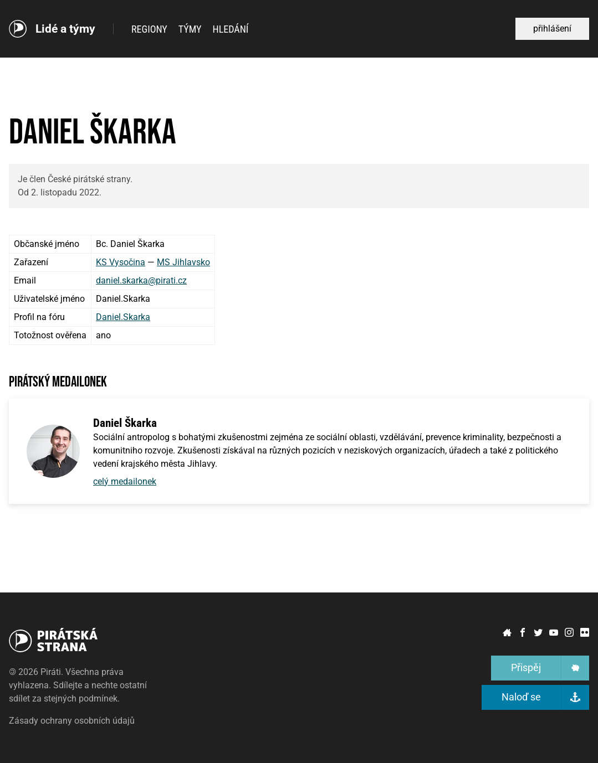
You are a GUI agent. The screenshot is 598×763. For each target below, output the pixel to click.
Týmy (190, 29)
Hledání (231, 29)
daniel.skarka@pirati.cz (141, 280)
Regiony (149, 29)
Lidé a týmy (65, 29)
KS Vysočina (120, 262)
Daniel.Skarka (123, 317)
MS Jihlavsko (183, 262)
